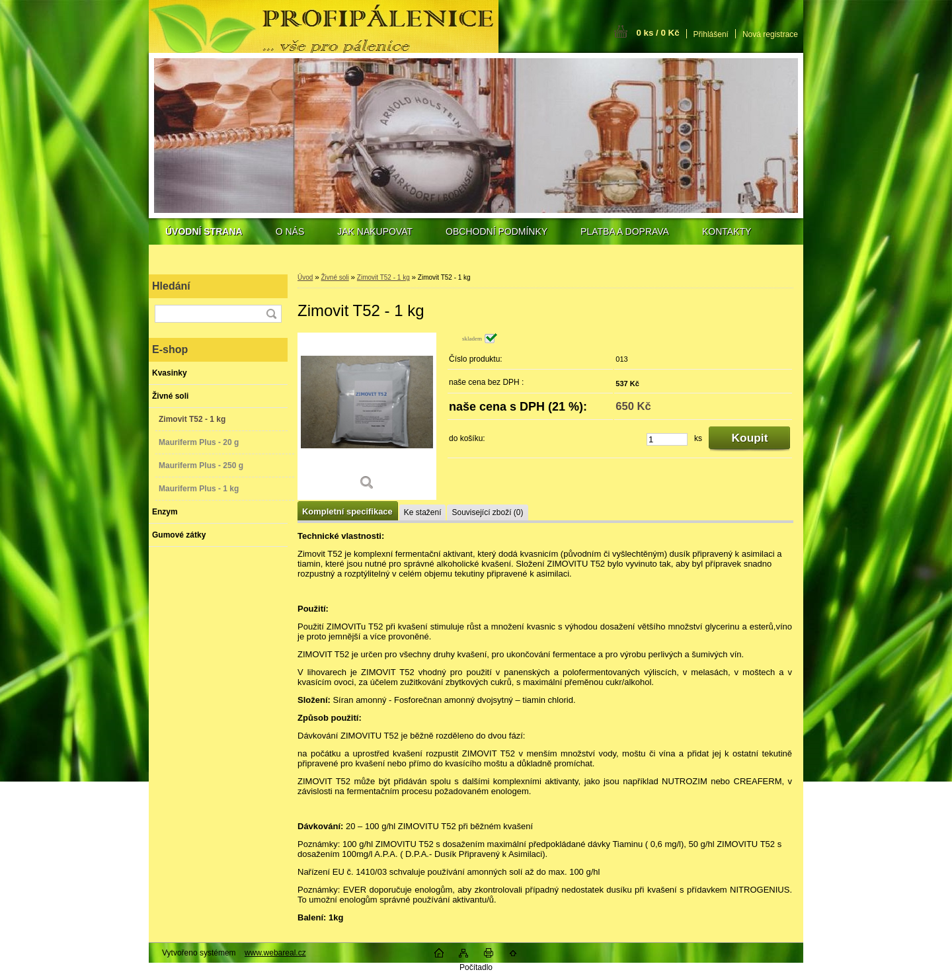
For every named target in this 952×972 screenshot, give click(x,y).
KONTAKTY (726, 231)
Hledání (171, 286)
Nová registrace (770, 34)
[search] (271, 313)
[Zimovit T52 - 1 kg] (367, 416)
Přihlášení (711, 34)
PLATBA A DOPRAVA (624, 231)
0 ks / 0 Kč (657, 33)
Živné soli (334, 277)
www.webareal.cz (275, 952)
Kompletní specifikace (347, 511)
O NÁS (290, 231)
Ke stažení (423, 512)
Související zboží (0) (487, 512)
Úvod (305, 277)
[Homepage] (204, 231)
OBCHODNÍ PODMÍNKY (496, 231)
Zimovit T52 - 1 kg (383, 277)
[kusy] (667, 439)
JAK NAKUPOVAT (375, 231)
